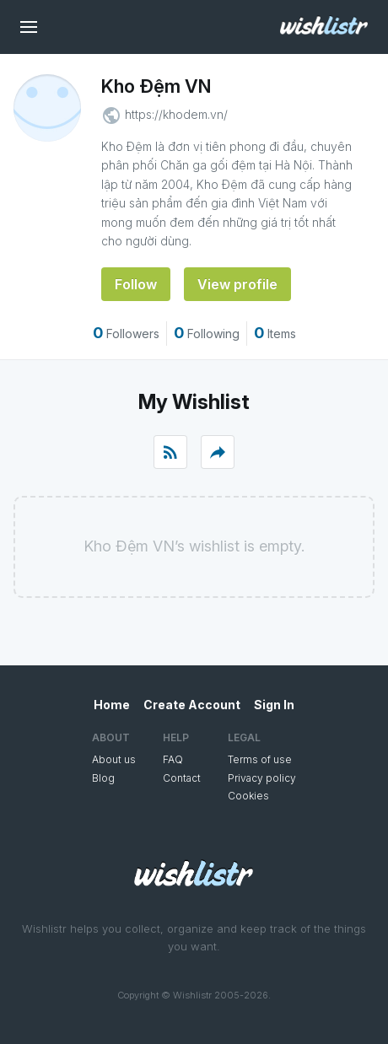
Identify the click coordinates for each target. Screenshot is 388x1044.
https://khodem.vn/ (176, 114)
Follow (136, 284)
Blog (103, 778)
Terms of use (260, 759)
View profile (237, 284)
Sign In (274, 704)
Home (112, 704)
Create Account (191, 704)
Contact (182, 778)
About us (114, 759)
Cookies (248, 795)
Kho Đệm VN (156, 86)
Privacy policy (262, 778)
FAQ (173, 759)
